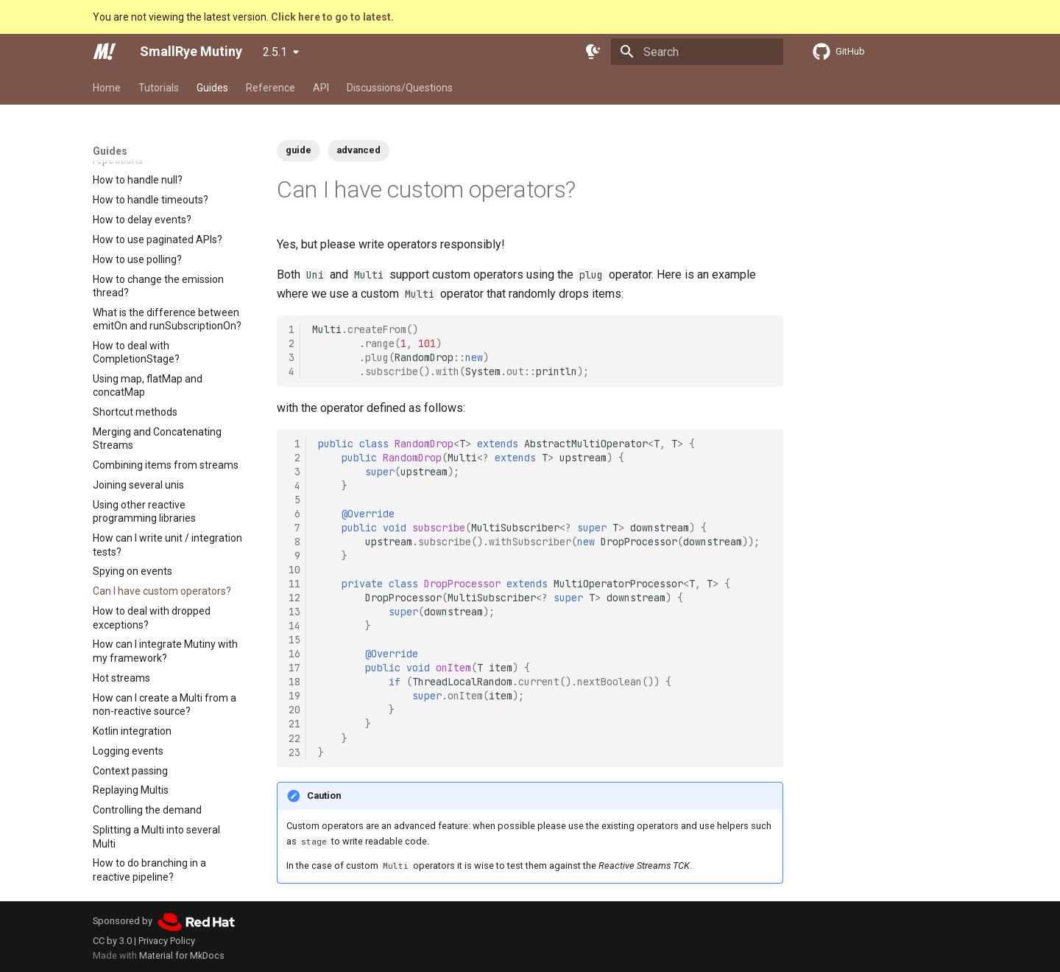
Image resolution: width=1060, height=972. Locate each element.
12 (294, 597)
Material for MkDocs (182, 955)
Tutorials (158, 88)
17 (294, 667)
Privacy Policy (166, 940)
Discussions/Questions (400, 88)
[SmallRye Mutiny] (104, 51)
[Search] (697, 51)
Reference (270, 88)
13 (294, 611)
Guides (212, 88)
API (321, 88)
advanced (358, 149)
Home (107, 88)
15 (294, 639)
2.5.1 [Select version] (275, 52)
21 (294, 723)
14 (294, 625)
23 (294, 752)
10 (294, 569)
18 (294, 681)
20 (294, 709)
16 (294, 653)
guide (298, 149)
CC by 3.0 (112, 940)
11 (294, 583)
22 (294, 738)
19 (294, 695)
